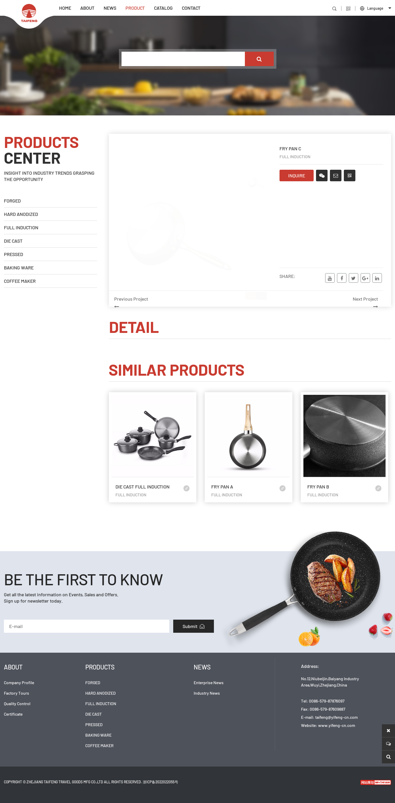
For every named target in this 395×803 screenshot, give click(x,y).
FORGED (12, 201)
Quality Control (17, 703)
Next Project (314, 315)
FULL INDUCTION (21, 227)
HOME (65, 8)
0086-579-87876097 (327, 700)
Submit (193, 626)
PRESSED (13, 254)
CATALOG (163, 8)
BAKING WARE (19, 267)
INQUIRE (296, 176)
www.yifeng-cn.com (336, 725)
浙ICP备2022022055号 (160, 782)
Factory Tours (16, 692)
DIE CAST (13, 241)
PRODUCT (135, 8)
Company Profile (19, 682)
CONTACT (191, 8)
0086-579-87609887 (327, 708)
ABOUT (87, 8)
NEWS (110, 8)
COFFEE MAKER (20, 281)
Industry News (207, 692)
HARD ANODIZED (21, 214)
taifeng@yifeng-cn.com (336, 717)
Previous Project (177, 315)
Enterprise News (209, 682)
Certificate (13, 713)
